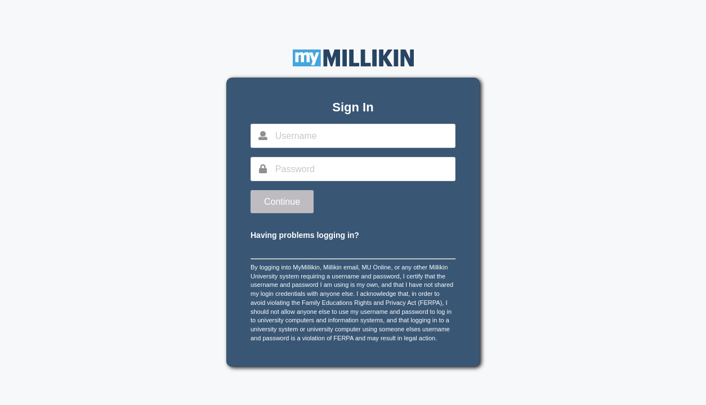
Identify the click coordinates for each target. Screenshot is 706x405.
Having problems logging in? (305, 235)
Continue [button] (282, 201)
